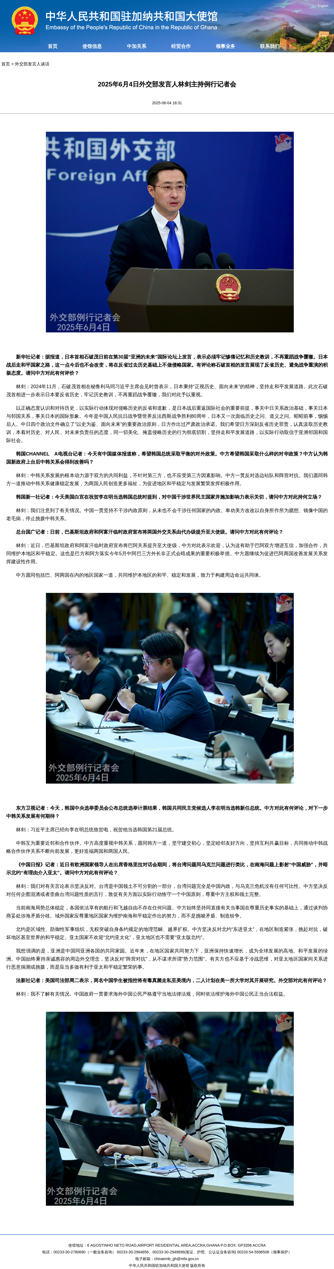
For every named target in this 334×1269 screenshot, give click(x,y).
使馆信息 (92, 46)
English (323, 6)
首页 (53, 46)
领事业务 (225, 46)
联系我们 (269, 46)
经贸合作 (181, 46)
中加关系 (136, 46)
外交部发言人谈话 (32, 64)
